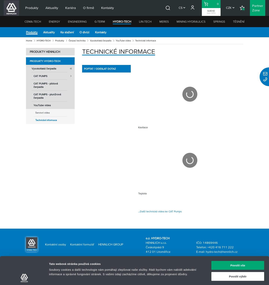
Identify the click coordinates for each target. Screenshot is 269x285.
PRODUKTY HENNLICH (45, 51)
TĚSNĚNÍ (238, 21)
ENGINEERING (77, 21)
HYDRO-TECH (122, 21)
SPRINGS (219, 21)
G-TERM (99, 21)
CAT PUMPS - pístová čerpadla (45, 85)
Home (29, 40)
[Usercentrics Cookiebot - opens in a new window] (24, 278)
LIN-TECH (145, 21)
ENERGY (54, 21)
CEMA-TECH (33, 21)
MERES (164, 21)
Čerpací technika (77, 40)
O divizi (84, 32)
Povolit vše (237, 239)
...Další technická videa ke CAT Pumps (160, 211)
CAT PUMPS (54, 76)
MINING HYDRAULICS (191, 21)
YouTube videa (123, 40)
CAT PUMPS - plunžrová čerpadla (47, 96)
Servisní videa (42, 112)
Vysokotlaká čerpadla (100, 40)
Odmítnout (238, 261)
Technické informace (46, 120)
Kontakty (100, 32)
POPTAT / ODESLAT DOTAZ (100, 68)
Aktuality (49, 32)
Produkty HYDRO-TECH (45, 61)
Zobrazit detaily (197, 277)
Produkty (32, 32)
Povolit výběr (238, 250)
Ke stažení (67, 32)
